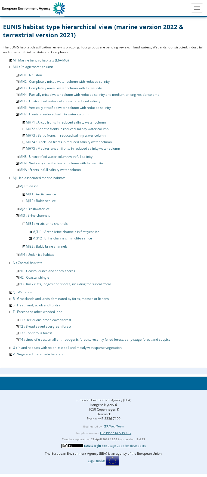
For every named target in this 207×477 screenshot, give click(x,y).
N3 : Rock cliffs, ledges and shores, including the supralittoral (65, 284)
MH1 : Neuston (30, 75)
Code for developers (131, 446)
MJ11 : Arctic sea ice (41, 194)
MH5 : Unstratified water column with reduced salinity (59, 101)
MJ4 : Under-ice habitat (36, 254)
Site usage (109, 446)
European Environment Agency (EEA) (103, 400)
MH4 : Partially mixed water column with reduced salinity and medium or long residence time (89, 94)
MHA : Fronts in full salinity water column (50, 169)
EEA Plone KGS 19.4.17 (115, 433)
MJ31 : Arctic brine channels (47, 223)
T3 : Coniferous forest (35, 333)
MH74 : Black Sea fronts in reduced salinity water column (69, 142)
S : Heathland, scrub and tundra (36, 305)
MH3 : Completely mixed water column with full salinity (60, 88)
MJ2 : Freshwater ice (34, 209)
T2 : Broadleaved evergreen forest (45, 326)
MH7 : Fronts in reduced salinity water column (53, 114)
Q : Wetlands (22, 292)
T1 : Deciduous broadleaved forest (45, 320)
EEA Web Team (113, 426)
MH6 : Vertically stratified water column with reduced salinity (65, 107)
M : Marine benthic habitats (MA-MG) (41, 60)
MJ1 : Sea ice (28, 186)
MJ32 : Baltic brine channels (46, 246)
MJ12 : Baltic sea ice (41, 200)
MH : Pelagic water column (33, 66)
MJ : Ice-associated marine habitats (39, 178)
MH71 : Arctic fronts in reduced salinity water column (66, 122)
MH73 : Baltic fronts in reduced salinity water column (66, 135)
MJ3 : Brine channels (34, 215)
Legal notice (96, 460)
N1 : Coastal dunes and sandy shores (47, 271)
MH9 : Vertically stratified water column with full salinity (61, 163)
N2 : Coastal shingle (34, 277)
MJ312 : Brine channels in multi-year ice (62, 238)
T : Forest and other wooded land (37, 311)
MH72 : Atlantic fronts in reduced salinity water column (67, 129)
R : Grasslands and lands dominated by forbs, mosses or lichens (61, 298)
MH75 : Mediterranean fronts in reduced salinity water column (73, 148)
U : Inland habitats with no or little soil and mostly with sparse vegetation (67, 347)
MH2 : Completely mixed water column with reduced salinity (64, 81)
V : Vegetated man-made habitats (38, 354)
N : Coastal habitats (27, 262)
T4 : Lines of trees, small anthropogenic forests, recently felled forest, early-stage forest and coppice (95, 339)
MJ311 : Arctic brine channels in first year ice (65, 231)
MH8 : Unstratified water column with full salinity (55, 156)
